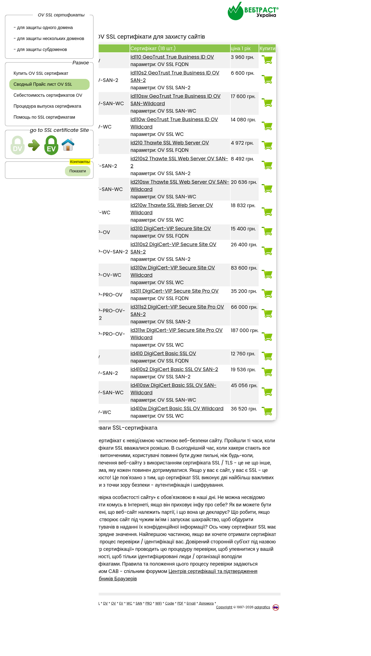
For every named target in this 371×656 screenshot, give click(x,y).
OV (117, 640)
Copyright (224, 649)
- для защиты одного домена (43, 27)
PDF (184, 640)
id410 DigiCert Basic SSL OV (175, 360)
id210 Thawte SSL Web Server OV (182, 142)
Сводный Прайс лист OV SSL (43, 84)
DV (109, 640)
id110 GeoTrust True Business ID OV (184, 56)
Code (173, 640)
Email (195, 640)
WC (133, 640)
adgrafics (262, 649)
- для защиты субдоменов (40, 49)
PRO (153, 640)
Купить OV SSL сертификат (41, 73)
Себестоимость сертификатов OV (48, 95)
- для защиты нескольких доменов (49, 38)
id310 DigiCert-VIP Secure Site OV (183, 228)
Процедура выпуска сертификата (47, 106)
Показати (77, 171)
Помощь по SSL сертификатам (44, 117)
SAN (143, 640)
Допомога (210, 640)
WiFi (162, 640)
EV (125, 640)
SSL (101, 640)
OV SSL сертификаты (61, 15)
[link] (49, 187)
